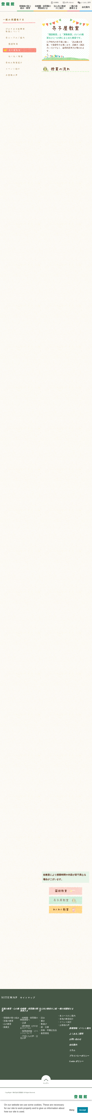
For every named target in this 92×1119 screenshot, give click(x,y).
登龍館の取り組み (11, 1018)
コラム (72, 1050)
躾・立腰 (45, 1027)
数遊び (44, 1024)
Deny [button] (71, 1110)
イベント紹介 (13, 69)
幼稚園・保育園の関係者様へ (29, 1019)
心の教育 (7, 1024)
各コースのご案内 (15, 38)
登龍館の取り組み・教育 (25, 7)
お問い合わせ (69, 2)
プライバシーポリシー (79, 1056)
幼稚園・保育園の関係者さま (43, 7)
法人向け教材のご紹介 (60, 7)
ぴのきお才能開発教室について (15, 30)
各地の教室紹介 (14, 63)
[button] (4, 1115)
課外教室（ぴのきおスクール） (29, 1027)
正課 (24, 1023)
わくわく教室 (15, 56)
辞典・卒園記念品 (49, 1030)
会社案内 (86, 7)
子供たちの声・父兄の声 (29, 1037)
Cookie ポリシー (76, 1061)
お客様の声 (12, 75)
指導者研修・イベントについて (29, 1032)
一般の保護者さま (73, 7)
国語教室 (13, 44)
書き (43, 1021)
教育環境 (45, 1033)
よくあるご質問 (86, 2)
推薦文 (6, 1027)
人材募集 (56, 2)
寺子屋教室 (14, 50)
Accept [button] (82, 1110)
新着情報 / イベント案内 (80, 1028)
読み (43, 1018)
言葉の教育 (8, 1021)
